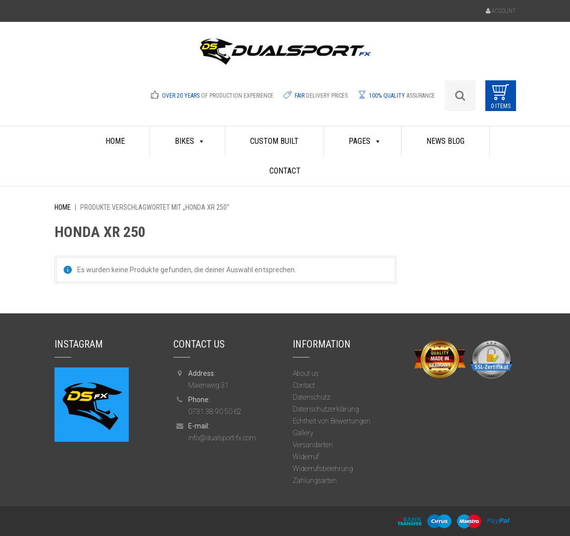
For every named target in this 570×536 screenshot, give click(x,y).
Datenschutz (311, 397)
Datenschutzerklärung (326, 409)
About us (306, 373)
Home (62, 207)
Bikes (190, 141)
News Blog (445, 141)
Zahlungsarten (315, 480)
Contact (285, 171)
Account (504, 10)
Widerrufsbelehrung (323, 469)
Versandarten (313, 445)
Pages (365, 141)
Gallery (303, 433)
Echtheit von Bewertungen (331, 421)
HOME (115, 141)
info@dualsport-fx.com (222, 438)
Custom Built (274, 141)
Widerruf (306, 457)
